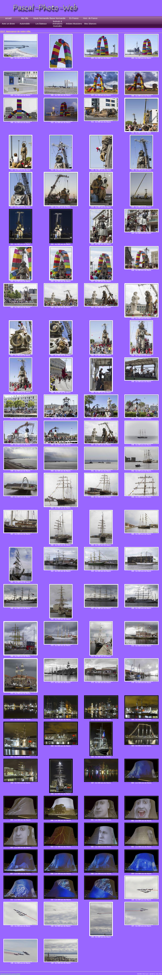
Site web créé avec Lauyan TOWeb (10, 974)
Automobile (25, 24)
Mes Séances (90, 24)
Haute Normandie (41, 18)
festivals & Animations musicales (57, 23)
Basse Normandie (57, 18)
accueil (8, 18)
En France (74, 18)
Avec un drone (8, 24)
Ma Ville (24, 18)
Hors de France (90, 18)
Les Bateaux (41, 24)
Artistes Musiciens (74, 24)
